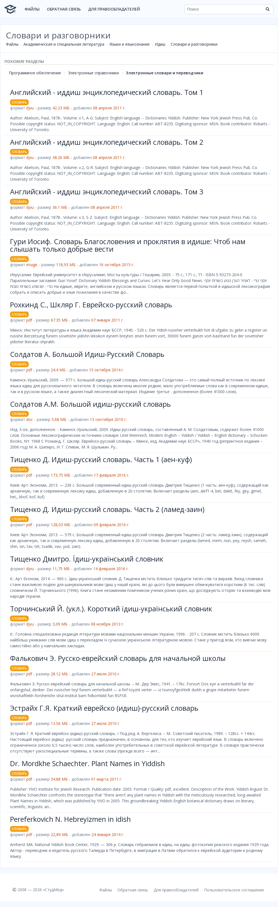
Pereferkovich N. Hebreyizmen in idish (70, 819)
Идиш (160, 44)
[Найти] (267, 9)
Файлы (32, 9)
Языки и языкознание (130, 44)
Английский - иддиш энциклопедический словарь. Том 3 (106, 191)
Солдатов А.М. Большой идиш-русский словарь (90, 404)
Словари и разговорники (194, 44)
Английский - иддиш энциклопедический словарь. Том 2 (106, 142)
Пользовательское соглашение (234, 890)
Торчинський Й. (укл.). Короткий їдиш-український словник (111, 608)
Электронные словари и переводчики (164, 72)
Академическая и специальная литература (63, 44)
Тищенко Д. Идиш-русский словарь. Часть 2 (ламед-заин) (107, 509)
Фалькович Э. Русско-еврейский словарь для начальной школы (118, 658)
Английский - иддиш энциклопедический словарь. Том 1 (106, 92)
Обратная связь (64, 9)
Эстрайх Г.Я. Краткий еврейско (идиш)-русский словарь (104, 708)
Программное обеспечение (35, 72)
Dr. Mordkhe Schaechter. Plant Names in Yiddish (87, 763)
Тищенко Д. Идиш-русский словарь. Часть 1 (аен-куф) (101, 459)
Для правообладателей (114, 9)
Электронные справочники (93, 72)
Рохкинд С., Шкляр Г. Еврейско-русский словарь (91, 304)
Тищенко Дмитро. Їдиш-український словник (86, 558)
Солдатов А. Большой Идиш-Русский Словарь (87, 354)
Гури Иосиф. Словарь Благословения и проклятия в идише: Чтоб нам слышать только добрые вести (127, 245)
